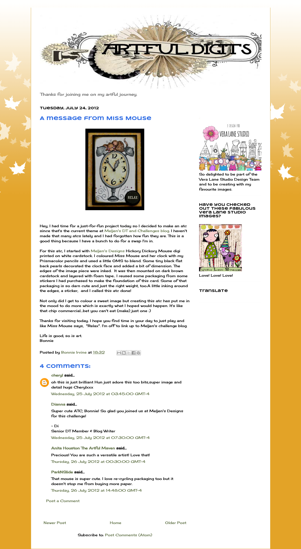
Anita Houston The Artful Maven (83, 448)
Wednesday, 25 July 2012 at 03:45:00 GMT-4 (100, 394)
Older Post (175, 522)
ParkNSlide (62, 472)
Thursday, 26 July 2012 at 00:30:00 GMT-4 (98, 461)
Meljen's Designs (108, 251)
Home (115, 522)
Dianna (58, 404)
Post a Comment (63, 501)
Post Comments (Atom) (128, 535)
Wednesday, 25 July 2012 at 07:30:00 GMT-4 (100, 437)
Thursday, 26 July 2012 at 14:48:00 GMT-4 (96, 490)
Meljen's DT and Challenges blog (136, 231)
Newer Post (55, 522)
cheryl (57, 375)
